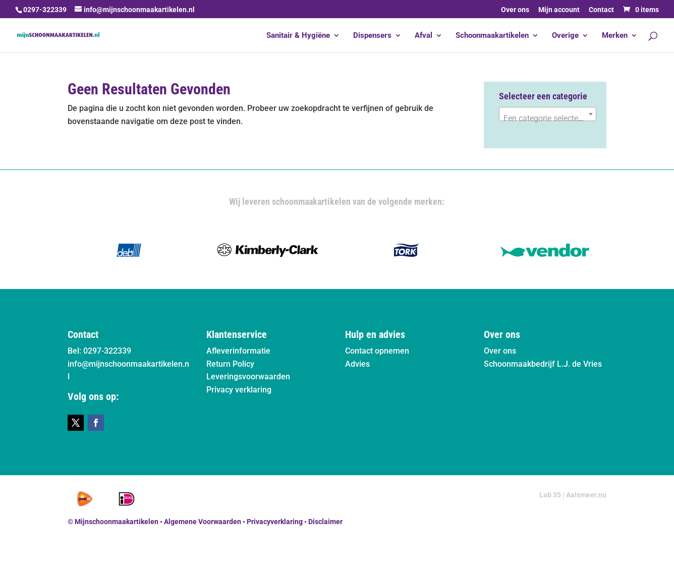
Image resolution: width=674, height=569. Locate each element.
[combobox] (547, 114)
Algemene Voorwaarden (202, 522)
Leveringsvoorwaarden (248, 376)
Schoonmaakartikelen (492, 36)
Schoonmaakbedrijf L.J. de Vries (543, 364)
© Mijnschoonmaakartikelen (113, 522)
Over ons (515, 10)
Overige (565, 36)
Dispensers (372, 36)
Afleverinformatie (238, 351)
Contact (601, 10)
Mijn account (559, 10)
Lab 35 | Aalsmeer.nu (572, 495)
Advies (357, 364)
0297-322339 (45, 10)
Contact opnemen (377, 351)
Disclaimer (325, 522)
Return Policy (230, 364)
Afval (423, 36)
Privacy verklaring (238, 389)
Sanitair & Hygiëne (298, 36)
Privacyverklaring (275, 522)
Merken (615, 36)
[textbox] (547, 118)
